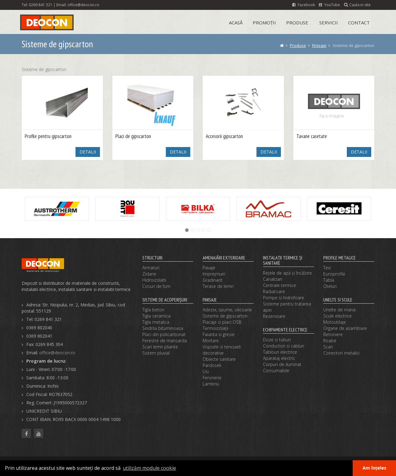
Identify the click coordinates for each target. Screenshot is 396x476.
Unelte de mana (339, 310)
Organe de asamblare (345, 328)
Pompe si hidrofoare (283, 298)
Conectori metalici (341, 353)
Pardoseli (212, 365)
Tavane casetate (311, 136)
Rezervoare (274, 316)
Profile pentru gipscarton (48, 136)
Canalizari (272, 279)
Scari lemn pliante (160, 347)
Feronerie (212, 378)
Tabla (328, 280)
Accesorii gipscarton (224, 136)
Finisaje (319, 45)
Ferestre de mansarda (164, 340)
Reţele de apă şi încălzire (287, 273)
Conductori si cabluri (283, 346)
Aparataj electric (279, 358)
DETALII (88, 152)
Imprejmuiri (214, 274)
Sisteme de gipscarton (225, 316)
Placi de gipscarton (133, 136)
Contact (359, 22)
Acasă (236, 22)
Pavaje (209, 268)
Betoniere (333, 334)
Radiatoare (274, 291)
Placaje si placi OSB (222, 322)
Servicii (328, 22)
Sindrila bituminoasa (162, 328)
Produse (297, 22)
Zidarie (149, 274)
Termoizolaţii (215, 328)
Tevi (327, 268)
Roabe (329, 340)
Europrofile (334, 274)
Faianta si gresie (219, 334)
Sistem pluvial (156, 353)
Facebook (303, 4)
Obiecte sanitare (219, 359)
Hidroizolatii (154, 280)
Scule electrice (337, 316)
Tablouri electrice (280, 352)
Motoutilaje (334, 322)
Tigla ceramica (156, 316)
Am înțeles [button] (374, 468)
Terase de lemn (218, 286)
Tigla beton (153, 310)
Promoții (264, 22)
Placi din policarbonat (164, 334)
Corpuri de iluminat (282, 364)
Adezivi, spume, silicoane (227, 310)
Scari (328, 347)
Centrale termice (279, 285)
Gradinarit (212, 280)
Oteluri (330, 286)
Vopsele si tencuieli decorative (222, 350)
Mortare (211, 340)
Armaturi (150, 268)
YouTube (329, 4)
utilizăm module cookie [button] (149, 468)
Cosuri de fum (156, 286)
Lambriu (211, 384)
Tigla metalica (155, 322)
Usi (206, 371)
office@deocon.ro (83, 4)
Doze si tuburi (277, 340)
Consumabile (276, 370)
